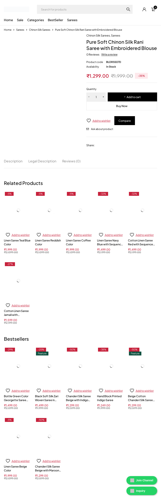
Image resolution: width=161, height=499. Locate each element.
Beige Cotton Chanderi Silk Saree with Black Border (140, 400)
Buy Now (122, 106)
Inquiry (137, 491)
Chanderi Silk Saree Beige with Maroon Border (47, 470)
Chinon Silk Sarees (39, 29)
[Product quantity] (96, 96)
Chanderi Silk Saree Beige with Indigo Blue (78, 400)
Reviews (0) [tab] (73, 161)
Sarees (20, 29)
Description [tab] (13, 161)
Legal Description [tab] (43, 161)
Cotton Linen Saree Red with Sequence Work (140, 244)
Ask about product (102, 129)
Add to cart (134, 97)
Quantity (91, 89)
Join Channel (141, 480)
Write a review (109, 54)
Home (7, 29)
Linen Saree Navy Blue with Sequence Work (110, 244)
